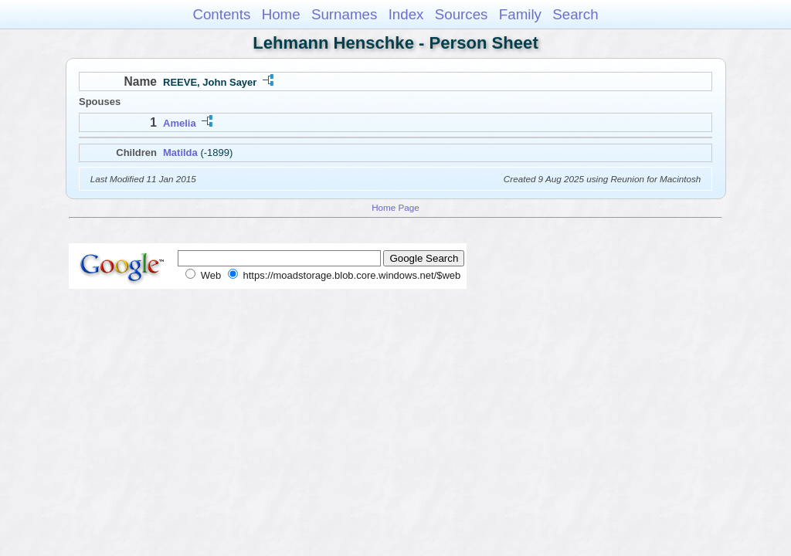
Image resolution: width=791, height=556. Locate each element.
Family (520, 14)
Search (575, 14)
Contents (221, 14)
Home (281, 14)
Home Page (395, 207)
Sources (461, 14)
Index (406, 14)
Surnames (344, 14)
